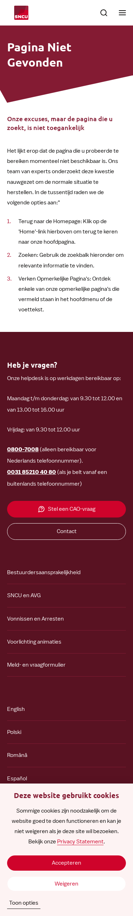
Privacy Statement (80, 841)
